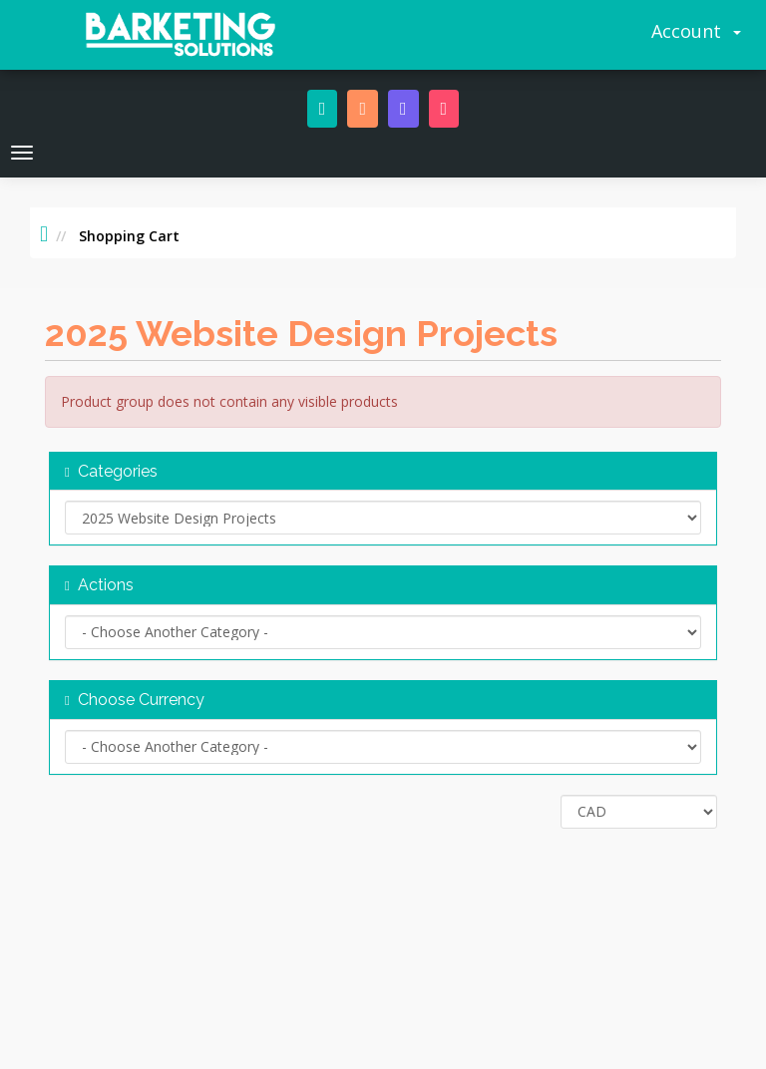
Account (696, 31)
